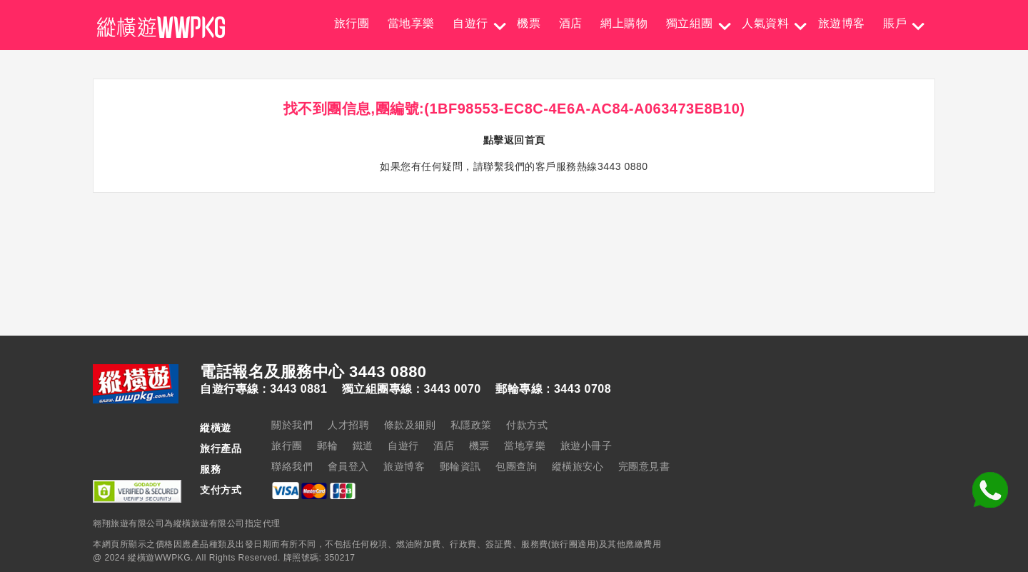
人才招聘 (348, 425)
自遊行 (470, 23)
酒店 (571, 23)
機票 (528, 23)
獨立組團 (689, 23)
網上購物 (623, 23)
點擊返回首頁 (514, 140)
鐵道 (363, 446)
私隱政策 (471, 425)
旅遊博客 (841, 23)
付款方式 (527, 425)
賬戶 (895, 23)
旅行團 (352, 23)
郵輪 (327, 446)
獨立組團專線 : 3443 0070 (411, 389)
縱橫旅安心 (578, 466)
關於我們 (292, 425)
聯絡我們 (292, 466)
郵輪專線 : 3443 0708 (553, 389)
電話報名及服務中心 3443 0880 (313, 372)
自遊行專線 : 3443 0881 (263, 389)
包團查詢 (516, 466)
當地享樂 (411, 23)
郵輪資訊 (460, 466)
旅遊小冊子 (586, 446)
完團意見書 (644, 466)
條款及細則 (410, 425)
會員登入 (348, 466)
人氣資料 (765, 23)
